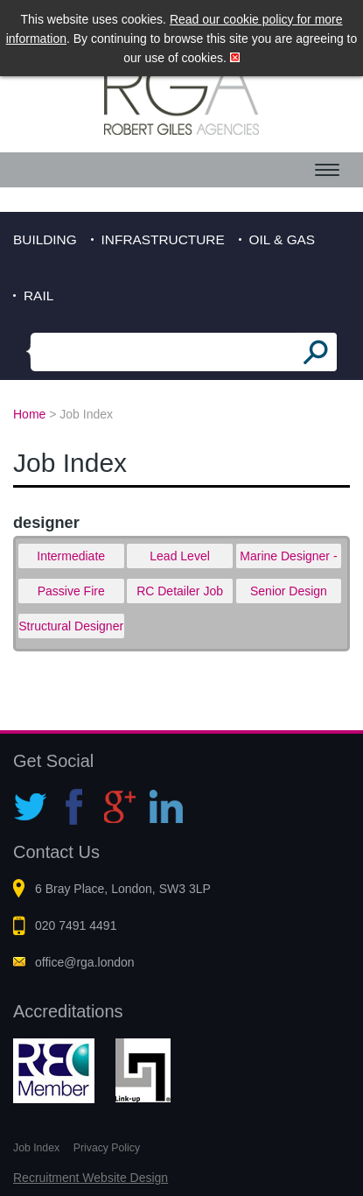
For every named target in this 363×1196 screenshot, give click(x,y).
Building (45, 239)
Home (29, 414)
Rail (38, 295)
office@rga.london (85, 962)
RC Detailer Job (179, 591)
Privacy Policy (106, 1148)
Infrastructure (163, 239)
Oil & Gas (282, 239)
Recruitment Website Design (90, 1178)
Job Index (36, 1148)
